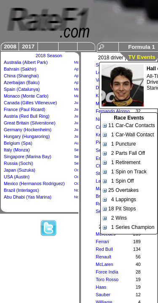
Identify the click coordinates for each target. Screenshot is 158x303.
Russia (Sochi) (18, 163)
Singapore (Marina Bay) (27, 156)
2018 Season (49, 55)
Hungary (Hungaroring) (27, 136)
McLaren (104, 264)
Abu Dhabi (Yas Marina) (27, 196)
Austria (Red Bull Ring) (26, 116)
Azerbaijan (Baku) (22, 82)
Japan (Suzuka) (19, 170)
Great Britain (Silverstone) (30, 122)
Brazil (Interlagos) (21, 190)
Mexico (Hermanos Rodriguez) (34, 183)
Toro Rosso (107, 279)
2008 (10, 46)
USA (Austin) (16, 176)
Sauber (103, 294)
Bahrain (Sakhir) (20, 69)
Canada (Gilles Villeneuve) (30, 102)
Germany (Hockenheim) (27, 129)
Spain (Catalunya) (22, 89)
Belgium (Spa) (18, 143)
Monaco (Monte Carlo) (26, 95)
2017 (28, 46)
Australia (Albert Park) (26, 62)
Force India (107, 271)
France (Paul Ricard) (24, 109)
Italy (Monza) (17, 149)
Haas (101, 287)
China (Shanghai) (21, 75)
